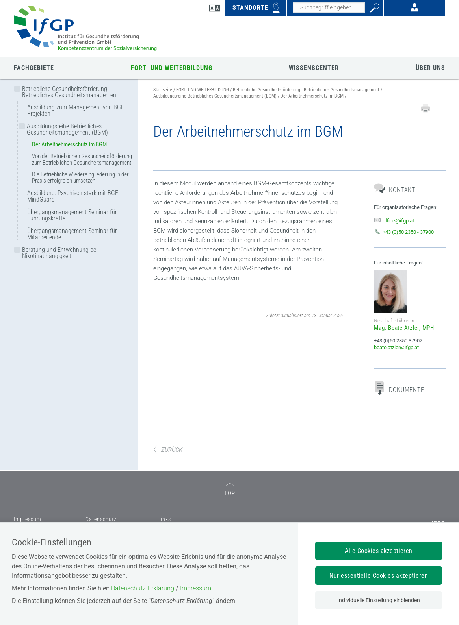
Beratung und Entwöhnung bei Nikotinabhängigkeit (59, 253)
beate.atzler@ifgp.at (396, 347)
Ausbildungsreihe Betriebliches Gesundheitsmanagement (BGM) (67, 129)
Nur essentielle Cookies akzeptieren (378, 575)
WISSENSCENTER (314, 68)
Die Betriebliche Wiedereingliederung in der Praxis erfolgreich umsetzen (80, 177)
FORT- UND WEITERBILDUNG (171, 68)
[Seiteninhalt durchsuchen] (329, 7)
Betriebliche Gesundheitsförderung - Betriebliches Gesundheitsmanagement (70, 92)
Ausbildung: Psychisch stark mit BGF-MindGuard (73, 196)
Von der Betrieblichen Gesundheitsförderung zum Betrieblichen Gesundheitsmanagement (82, 159)
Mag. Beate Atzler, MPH (404, 327)
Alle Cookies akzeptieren (379, 551)
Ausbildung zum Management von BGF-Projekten (76, 110)
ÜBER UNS (430, 68)
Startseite (162, 89)
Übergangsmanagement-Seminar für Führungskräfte (72, 215)
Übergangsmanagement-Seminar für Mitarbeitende (72, 234)
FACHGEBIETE (34, 68)
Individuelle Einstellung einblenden (378, 600)
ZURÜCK (167, 449)
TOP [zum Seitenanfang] (229, 490)
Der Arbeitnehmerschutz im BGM (69, 144)
